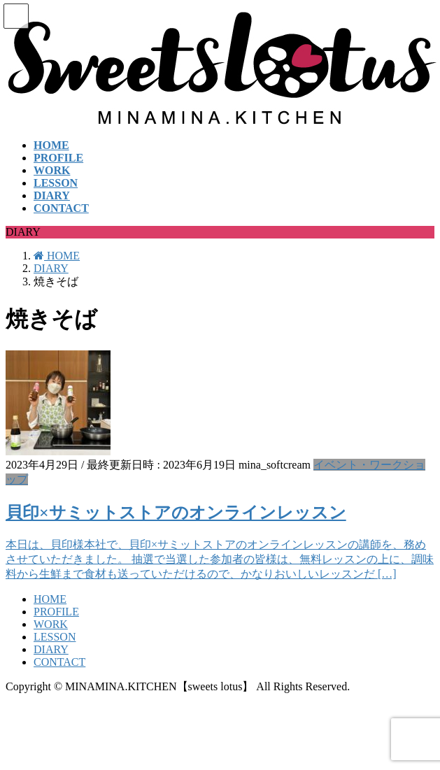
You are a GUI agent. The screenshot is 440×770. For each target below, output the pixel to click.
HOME (50, 599)
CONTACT (59, 662)
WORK (51, 624)
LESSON (55, 637)
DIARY (51, 649)
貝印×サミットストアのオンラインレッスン (176, 513)
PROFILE (56, 612)
